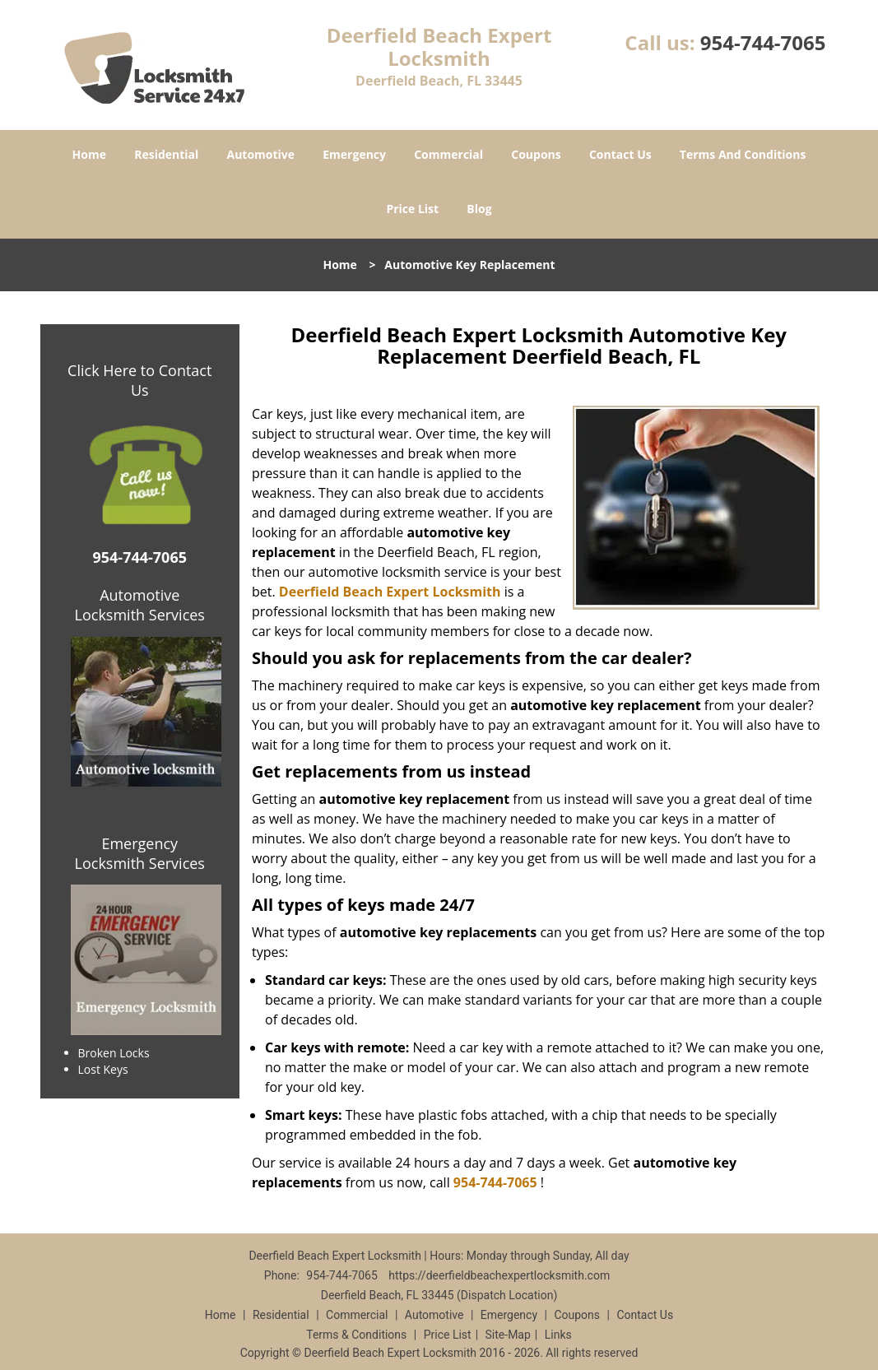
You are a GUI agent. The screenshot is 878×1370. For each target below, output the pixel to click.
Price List (412, 208)
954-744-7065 (763, 42)
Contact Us (620, 154)
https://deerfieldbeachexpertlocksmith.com (499, 1275)
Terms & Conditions (356, 1334)
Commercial (448, 154)
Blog (479, 208)
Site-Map (508, 1334)
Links (558, 1334)
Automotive (260, 154)
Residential (166, 154)
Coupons (535, 154)
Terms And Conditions (743, 154)
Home (89, 154)
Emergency (354, 154)
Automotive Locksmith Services (140, 605)
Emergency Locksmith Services (140, 853)
